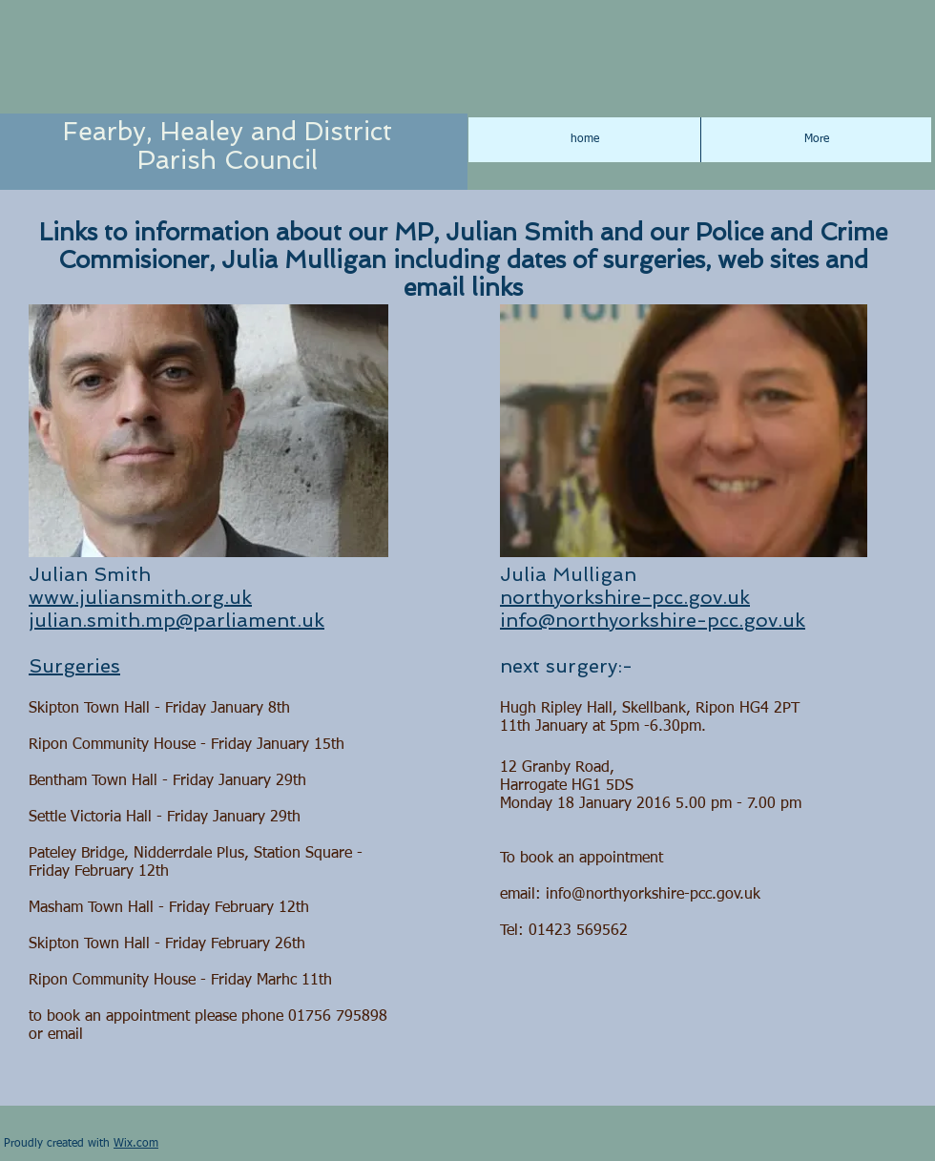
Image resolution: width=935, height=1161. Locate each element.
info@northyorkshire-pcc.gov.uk (652, 620)
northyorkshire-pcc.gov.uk (625, 597)
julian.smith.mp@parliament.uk (176, 620)
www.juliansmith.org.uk (140, 597)
